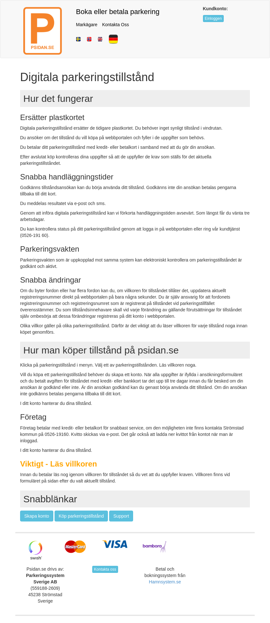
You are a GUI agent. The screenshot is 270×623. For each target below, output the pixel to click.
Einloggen (213, 18)
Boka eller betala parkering (118, 12)
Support (121, 516)
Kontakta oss (105, 569)
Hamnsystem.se (165, 581)
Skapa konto (36, 516)
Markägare (86, 24)
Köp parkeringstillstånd (81, 516)
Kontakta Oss (115, 24)
